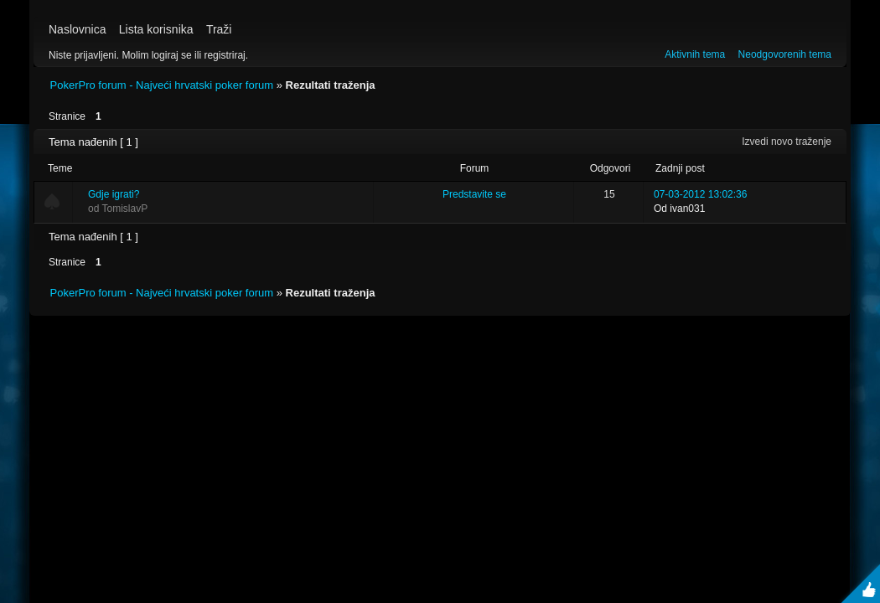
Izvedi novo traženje (786, 141)
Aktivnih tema (695, 54)
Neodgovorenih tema (784, 54)
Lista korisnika (156, 29)
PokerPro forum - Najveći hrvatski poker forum (162, 85)
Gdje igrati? (113, 194)
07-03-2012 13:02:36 (700, 194)
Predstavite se (474, 194)
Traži (219, 29)
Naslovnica (77, 29)
